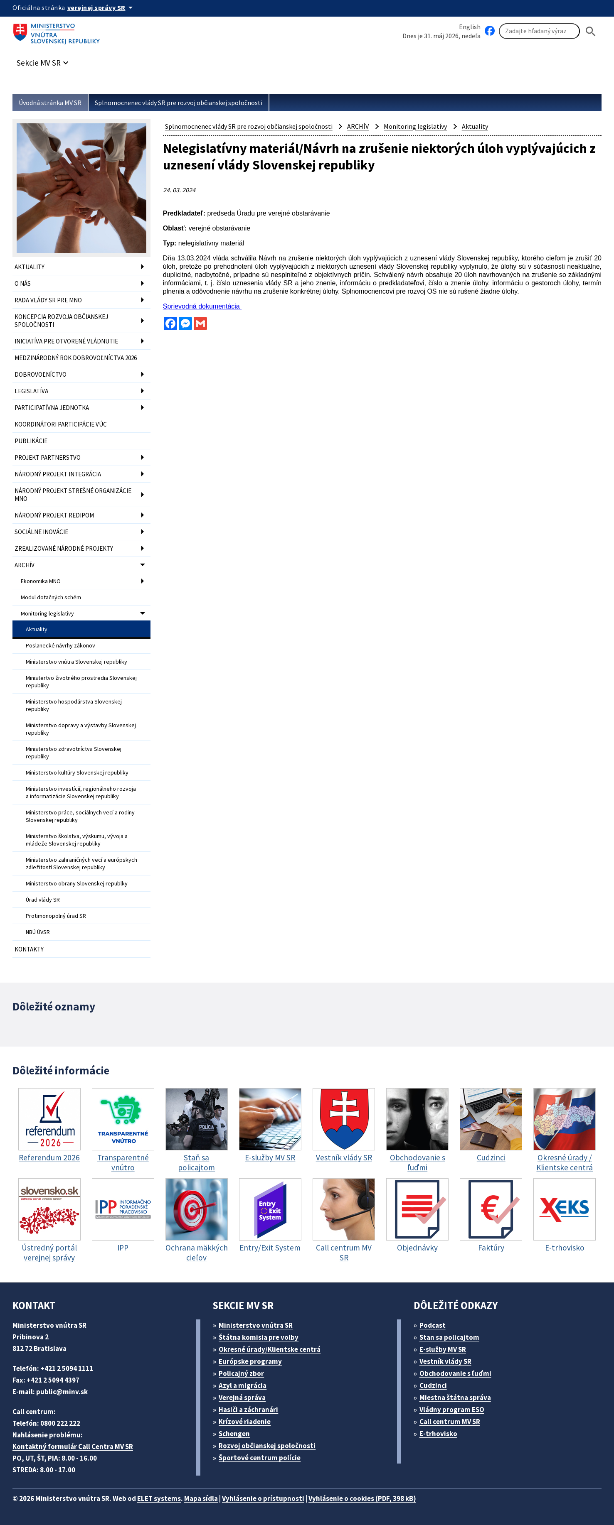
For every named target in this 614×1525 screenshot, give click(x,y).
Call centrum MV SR (449, 1421)
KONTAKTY (29, 949)
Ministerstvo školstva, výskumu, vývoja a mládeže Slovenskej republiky (77, 839)
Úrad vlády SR (43, 899)
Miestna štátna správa (455, 1397)
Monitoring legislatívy (47, 613)
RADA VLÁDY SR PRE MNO (48, 300)
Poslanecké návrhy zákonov (60, 645)
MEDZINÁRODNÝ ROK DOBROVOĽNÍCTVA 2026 (76, 358)
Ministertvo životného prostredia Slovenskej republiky (81, 681)
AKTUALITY (29, 267)
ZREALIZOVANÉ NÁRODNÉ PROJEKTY (64, 548)
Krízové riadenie (245, 1421)
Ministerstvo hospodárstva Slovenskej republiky (74, 705)
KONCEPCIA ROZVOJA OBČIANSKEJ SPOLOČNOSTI (61, 321)
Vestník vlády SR (445, 1361)
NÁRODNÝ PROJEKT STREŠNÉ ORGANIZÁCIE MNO (73, 495)
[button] (43, 60)
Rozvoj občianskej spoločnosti (267, 1445)
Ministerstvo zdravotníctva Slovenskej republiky (73, 752)
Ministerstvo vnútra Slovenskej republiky (76, 661)
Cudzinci (433, 1385)
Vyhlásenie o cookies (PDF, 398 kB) (362, 1498)
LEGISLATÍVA (31, 391)
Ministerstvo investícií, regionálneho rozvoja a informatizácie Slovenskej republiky (81, 792)
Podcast (432, 1325)
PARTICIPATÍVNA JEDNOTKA (52, 408)
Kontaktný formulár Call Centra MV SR (72, 1446)
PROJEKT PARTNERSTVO (48, 457)
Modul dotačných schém (51, 597)
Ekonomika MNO (41, 581)
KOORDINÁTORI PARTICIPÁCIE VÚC (61, 424)
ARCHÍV (25, 565)
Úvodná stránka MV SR (50, 102)
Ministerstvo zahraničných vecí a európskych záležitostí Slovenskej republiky (81, 863)
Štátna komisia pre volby (258, 1337)
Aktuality (36, 629)
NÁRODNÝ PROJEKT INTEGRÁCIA (58, 474)
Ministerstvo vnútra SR (256, 1325)
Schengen (234, 1433)
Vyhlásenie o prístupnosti (263, 1498)
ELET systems (159, 1498)
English (470, 26)
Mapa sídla (201, 1498)
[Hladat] (591, 31)
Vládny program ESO (451, 1409)
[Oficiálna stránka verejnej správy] (101, 7)
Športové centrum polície (260, 1457)
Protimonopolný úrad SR (56, 915)
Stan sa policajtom (449, 1337)
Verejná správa (242, 1397)
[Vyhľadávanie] (539, 31)
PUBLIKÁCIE (31, 441)
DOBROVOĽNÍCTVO (41, 374)
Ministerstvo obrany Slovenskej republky (77, 883)
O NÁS (23, 283)
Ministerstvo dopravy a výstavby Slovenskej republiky (81, 728)
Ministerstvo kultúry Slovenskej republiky (77, 772)
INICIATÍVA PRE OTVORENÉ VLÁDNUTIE (66, 341)
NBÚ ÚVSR (38, 932)
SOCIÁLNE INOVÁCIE (41, 532)
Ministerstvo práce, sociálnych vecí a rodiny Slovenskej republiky (80, 816)
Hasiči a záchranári (248, 1409)
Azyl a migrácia (242, 1385)
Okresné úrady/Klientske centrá (270, 1349)
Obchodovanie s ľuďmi (455, 1373)
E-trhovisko (438, 1433)
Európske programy (250, 1361)
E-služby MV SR (442, 1349)
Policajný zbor (241, 1373)
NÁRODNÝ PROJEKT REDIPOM (54, 515)
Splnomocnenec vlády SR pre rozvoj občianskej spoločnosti (178, 102)
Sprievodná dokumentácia (202, 306)
